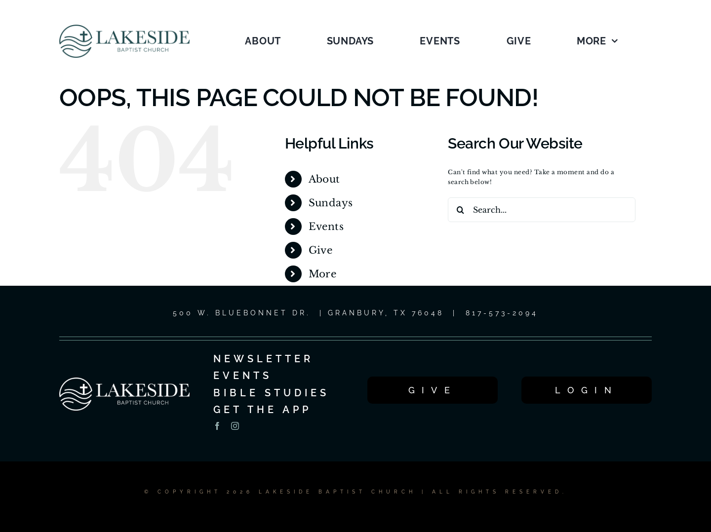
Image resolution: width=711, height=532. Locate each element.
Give (321, 250)
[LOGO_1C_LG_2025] (124, 27)
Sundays (331, 203)
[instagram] (235, 426)
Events (326, 226)
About (324, 179)
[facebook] (217, 426)
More (323, 274)
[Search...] (541, 209)
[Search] (460, 209)
